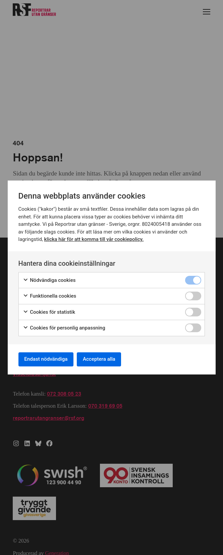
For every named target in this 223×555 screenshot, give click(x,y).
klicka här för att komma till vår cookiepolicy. (94, 238)
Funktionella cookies (49, 295)
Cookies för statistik (49, 311)
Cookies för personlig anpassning (64, 327)
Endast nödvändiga (48, 359)
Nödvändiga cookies (49, 279)
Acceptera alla (106, 359)
